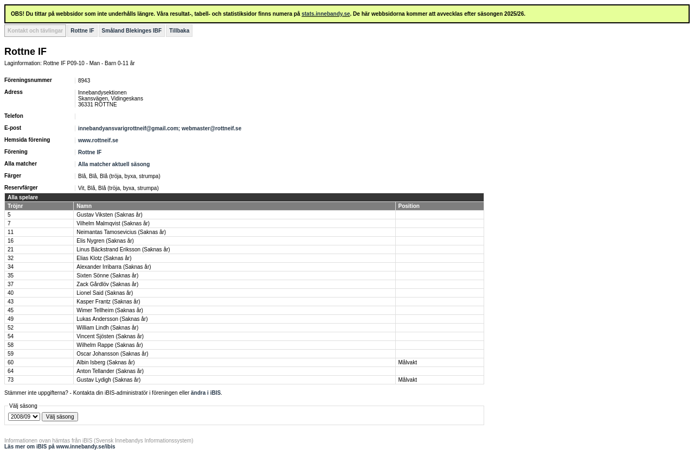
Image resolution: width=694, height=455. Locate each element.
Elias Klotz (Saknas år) (103, 258)
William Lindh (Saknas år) (107, 328)
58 (11, 345)
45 (11, 310)
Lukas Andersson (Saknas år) (111, 319)
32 (11, 258)
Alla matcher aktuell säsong (114, 164)
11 (11, 232)
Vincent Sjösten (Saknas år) (110, 336)
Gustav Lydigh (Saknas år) (108, 380)
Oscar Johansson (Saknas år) (112, 354)
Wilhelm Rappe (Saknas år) (109, 345)
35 (11, 276)
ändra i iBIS (206, 393)
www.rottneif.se (98, 140)
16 (11, 241)
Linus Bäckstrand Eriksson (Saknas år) (123, 249)
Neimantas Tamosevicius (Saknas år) (121, 232)
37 (11, 284)
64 (11, 371)
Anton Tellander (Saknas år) (110, 371)
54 (11, 336)
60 (11, 362)
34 (11, 267)
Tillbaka (179, 31)
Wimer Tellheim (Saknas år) (109, 310)
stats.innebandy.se (325, 14)
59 (11, 354)
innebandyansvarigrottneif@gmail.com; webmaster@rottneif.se (159, 128)
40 (11, 293)
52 (11, 328)
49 (11, 319)
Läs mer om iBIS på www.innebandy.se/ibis (59, 447)
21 (11, 249)
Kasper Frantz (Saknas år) (108, 302)
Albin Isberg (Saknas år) (105, 362)
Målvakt (408, 362)
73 (11, 380)
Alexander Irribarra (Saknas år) (113, 267)
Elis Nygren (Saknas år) (105, 241)
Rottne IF (82, 31)
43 (11, 302)
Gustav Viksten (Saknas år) (109, 215)
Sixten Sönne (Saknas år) (107, 276)
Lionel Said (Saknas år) (104, 293)
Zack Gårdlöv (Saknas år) (107, 284)
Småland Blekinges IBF (132, 31)
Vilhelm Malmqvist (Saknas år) (113, 223)
